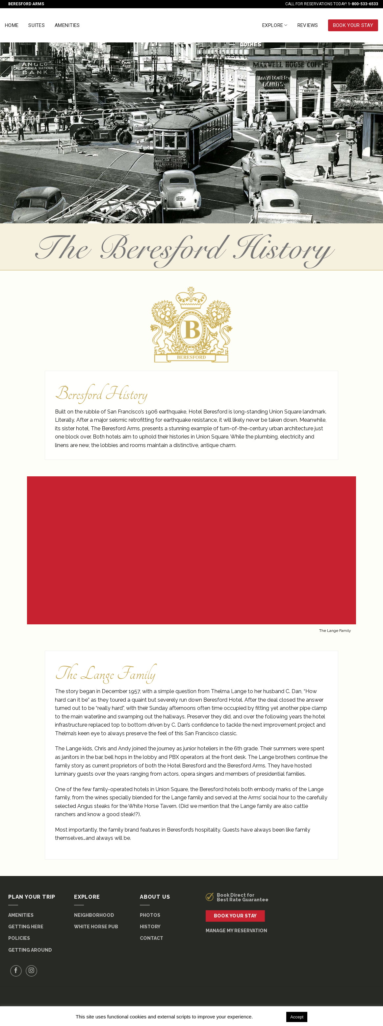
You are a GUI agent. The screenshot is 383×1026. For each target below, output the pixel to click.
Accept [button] (296, 1016)
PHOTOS (150, 915)
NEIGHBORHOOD (94, 915)
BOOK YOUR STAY (353, 25)
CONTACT (151, 938)
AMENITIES (21, 915)
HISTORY (150, 926)
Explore (275, 25)
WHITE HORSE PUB (96, 926)
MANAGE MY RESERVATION (236, 930)
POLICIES (19, 938)
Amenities (67, 25)
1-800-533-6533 (363, 4)
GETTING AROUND (30, 950)
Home (11, 25)
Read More (269, 1016)
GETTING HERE (25, 926)
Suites (36, 25)
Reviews (307, 25)
